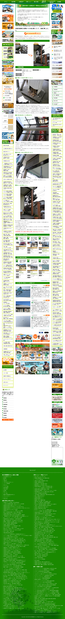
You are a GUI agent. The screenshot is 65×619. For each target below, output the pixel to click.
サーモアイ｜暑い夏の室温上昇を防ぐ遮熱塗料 (41, 571)
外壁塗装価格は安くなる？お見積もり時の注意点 (8, 167)
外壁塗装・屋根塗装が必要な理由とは (9, 524)
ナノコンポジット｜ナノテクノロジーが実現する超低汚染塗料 (44, 580)
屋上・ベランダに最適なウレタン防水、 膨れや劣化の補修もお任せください (15, 578)
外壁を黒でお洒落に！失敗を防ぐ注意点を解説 (57, 313)
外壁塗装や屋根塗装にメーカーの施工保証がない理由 (57, 211)
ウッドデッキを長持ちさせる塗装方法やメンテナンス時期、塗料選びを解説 (46, 545)
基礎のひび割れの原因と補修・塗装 (56, 295)
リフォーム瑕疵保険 (6, 483)
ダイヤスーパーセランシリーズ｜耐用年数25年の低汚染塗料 (44, 575)
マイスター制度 (5, 486)
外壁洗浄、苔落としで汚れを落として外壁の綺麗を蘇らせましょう (45, 552)
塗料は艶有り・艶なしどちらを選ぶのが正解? (57, 242)
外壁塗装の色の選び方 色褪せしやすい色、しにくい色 (12, 505)
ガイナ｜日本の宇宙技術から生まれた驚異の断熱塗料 (42, 586)
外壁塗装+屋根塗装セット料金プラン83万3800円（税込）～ (44, 486)
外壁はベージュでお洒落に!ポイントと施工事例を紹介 (57, 319)
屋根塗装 (8, 51)
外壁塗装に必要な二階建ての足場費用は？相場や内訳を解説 (44, 564)
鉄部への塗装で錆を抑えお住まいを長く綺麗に (7, 290)
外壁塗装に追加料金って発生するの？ (56, 147)
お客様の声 (5, 480)
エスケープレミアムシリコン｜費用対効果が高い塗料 (42, 576)
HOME (17, 26)
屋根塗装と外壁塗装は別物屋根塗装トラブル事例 (8, 226)
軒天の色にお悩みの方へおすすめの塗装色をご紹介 (8, 244)
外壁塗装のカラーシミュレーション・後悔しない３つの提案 (13, 510)
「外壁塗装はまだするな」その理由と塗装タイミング (8, 164)
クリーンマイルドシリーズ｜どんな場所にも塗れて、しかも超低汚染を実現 (46, 587)
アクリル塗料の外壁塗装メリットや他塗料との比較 (8, 192)
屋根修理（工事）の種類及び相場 (6, 170)
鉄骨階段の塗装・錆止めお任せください (7, 293)
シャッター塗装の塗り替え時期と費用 (6, 306)
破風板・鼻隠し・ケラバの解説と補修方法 (8, 238)
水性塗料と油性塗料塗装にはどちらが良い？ (57, 245)
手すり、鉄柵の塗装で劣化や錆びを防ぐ (7, 297)
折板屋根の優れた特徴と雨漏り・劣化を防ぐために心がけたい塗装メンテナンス (47, 519)
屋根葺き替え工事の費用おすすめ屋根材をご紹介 (7, 173)
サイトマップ (5, 385)
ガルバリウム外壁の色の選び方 (56, 190)
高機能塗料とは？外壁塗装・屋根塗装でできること (8, 222)
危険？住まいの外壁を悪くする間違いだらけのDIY (57, 230)
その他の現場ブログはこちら (44, 330)
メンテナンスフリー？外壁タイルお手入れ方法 (57, 248)
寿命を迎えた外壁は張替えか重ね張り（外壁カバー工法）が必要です (45, 504)
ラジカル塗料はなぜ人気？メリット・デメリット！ (57, 341)
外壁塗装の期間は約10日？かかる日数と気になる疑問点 (12, 513)
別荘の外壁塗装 (36, 560)
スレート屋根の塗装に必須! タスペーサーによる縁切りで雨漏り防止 (14, 557)
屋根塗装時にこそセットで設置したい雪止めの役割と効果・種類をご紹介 (46, 537)
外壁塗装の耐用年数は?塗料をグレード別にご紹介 (8, 182)
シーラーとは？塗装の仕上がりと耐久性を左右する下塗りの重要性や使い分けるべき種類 (48, 605)
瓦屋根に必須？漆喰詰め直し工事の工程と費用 (41, 523)
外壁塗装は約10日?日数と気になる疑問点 (56, 165)
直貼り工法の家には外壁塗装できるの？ (56, 239)
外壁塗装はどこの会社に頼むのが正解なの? (10, 558)
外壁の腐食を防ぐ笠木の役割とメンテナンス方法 (8, 250)
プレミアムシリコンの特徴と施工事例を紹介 (56, 335)
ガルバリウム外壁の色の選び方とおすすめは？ (10, 536)
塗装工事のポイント (6, 151)
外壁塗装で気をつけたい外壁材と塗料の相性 (7, 352)
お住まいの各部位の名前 (7, 179)
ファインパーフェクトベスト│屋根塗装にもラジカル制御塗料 (44, 569)
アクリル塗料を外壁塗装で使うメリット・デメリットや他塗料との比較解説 (46, 591)
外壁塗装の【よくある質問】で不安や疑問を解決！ (11, 502)
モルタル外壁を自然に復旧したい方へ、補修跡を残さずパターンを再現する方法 (16, 545)
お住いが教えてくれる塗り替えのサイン (7, 155)
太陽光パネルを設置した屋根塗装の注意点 (57, 273)
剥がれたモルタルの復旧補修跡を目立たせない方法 (8, 213)
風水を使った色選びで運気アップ (57, 47)
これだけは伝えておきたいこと (8, 482)
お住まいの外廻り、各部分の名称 (8, 531)
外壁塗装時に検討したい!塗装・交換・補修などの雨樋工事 (43, 535)
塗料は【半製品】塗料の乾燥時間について (7, 337)
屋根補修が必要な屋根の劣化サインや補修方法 (7, 263)
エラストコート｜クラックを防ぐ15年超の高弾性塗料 (43, 582)
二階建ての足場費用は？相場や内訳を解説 (57, 224)
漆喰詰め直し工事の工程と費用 (56, 255)
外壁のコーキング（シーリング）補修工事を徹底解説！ (43, 515)
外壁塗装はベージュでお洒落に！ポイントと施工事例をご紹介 (13, 601)
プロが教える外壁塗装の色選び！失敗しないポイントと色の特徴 (13, 503)
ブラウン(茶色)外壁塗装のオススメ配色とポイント (57, 322)
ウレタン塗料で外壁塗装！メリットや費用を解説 (8, 195)
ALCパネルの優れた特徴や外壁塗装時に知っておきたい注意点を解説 (14, 564)
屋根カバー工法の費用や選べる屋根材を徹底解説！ (42, 502)
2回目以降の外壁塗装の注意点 (56, 193)
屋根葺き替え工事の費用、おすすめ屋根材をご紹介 (42, 501)
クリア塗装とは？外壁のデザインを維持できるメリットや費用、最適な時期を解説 (47, 594)
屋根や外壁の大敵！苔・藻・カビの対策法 (56, 270)
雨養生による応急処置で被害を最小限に (57, 292)
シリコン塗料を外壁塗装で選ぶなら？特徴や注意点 (8, 198)
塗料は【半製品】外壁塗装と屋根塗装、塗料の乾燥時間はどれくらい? (14, 560)
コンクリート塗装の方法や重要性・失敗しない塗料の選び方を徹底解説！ (46, 549)
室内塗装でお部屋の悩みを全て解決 (40, 508)
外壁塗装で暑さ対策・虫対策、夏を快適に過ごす (42, 561)
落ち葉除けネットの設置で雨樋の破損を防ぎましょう (42, 538)
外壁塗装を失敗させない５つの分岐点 (57, 144)
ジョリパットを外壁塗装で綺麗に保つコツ (57, 258)
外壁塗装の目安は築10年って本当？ (6, 158)
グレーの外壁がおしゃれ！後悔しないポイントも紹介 (57, 310)
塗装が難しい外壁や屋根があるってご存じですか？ (57, 233)
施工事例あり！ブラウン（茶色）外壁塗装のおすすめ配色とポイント (14, 602)
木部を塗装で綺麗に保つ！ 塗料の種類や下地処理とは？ (12, 583)
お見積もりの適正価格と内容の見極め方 (57, 159)
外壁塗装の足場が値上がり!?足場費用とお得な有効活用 (43, 563)
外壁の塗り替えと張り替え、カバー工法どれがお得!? (57, 177)
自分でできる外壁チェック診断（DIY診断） (10, 527)
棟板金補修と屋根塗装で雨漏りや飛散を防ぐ (7, 312)
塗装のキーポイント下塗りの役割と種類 (56, 199)
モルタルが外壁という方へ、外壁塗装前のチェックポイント (44, 609)
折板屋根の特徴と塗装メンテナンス (6, 281)
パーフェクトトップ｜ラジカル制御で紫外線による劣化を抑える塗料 (45, 568)
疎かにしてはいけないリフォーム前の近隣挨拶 (57, 168)
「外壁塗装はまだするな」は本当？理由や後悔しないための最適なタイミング (15, 516)
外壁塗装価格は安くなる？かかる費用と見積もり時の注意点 (44, 491)
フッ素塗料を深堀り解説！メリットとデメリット (57, 326)
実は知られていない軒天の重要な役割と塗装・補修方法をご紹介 (44, 530)
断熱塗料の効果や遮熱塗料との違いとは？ (57, 282)
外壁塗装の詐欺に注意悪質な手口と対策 (56, 162)
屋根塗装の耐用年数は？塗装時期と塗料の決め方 (57, 301)
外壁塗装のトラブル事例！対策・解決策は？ (57, 298)
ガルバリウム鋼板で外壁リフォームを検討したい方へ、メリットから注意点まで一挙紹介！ (17, 535)
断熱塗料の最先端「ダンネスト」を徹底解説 (57, 285)
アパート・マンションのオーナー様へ (57, 122)
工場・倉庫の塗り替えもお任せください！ (57, 119)
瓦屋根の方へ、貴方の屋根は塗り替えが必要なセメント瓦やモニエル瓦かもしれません (48, 526)
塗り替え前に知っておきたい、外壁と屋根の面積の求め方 (12, 565)
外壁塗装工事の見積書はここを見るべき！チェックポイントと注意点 (45, 490)
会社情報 (4, 490)
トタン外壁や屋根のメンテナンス (6, 278)
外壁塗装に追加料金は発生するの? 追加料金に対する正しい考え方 (45, 513)
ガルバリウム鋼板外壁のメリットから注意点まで (57, 187)
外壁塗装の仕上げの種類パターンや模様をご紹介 (57, 332)
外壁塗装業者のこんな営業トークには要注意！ (57, 227)
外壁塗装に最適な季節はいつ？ (7, 189)
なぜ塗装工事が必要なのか (8, 148)
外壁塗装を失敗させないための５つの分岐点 (10, 509)
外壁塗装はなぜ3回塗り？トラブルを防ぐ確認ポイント (12, 550)
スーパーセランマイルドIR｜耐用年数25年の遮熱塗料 (43, 572)
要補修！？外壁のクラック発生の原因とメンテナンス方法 (12, 543)
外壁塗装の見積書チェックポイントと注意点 (57, 156)
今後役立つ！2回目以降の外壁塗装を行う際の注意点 (42, 505)
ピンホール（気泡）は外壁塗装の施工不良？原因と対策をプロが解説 (14, 546)
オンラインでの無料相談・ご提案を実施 (57, 134)
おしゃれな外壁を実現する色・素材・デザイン (57, 304)
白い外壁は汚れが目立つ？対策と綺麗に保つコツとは (57, 316)
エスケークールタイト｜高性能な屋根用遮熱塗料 (42, 578)
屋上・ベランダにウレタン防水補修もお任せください (8, 324)
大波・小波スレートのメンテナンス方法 (7, 355)
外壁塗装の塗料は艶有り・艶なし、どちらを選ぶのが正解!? (44, 601)
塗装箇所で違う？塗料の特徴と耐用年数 (56, 196)
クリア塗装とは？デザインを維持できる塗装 (8, 201)
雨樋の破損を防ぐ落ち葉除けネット (6, 260)
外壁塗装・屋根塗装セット (8, 54)
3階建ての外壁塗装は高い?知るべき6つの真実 (57, 174)
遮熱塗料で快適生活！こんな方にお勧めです (41, 579)
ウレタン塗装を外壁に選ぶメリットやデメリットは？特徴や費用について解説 (46, 593)
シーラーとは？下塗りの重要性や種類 (56, 205)
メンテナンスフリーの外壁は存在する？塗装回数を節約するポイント (14, 534)
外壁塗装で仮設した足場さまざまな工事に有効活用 (57, 218)
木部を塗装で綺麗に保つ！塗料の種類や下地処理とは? (57, 276)
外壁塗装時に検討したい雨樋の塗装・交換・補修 (7, 253)
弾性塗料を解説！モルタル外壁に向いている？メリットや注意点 (13, 605)
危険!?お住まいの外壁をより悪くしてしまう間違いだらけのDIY (13, 528)
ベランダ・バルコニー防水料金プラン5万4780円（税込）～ (43, 487)
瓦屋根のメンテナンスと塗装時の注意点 (7, 284)
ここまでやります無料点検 (38, 479)
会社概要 (4, 369)
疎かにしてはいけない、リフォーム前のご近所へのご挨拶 (12, 517)
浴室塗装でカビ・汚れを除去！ (6, 303)
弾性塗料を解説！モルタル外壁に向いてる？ (57, 329)
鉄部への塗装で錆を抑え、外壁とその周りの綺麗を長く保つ (44, 541)
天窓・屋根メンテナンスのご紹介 (7, 247)
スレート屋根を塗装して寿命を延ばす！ (40, 556)
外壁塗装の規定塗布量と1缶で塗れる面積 (57, 264)
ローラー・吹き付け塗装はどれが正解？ (56, 261)
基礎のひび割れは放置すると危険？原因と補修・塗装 (11, 590)
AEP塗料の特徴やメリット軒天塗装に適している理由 (57, 344)
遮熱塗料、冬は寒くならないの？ (39, 597)
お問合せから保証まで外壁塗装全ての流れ (41, 480)
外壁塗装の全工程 (6, 160)
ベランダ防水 (8, 57)
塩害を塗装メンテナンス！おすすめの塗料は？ (8, 334)
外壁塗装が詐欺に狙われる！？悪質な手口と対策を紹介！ (12, 553)
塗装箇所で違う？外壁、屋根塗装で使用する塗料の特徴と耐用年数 (45, 598)
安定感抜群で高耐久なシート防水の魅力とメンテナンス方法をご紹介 (14, 579)
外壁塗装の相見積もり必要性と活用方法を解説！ (57, 150)
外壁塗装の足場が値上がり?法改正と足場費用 (57, 221)
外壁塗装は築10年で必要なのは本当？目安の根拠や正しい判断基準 (14, 514)
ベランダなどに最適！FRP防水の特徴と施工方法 (8, 321)
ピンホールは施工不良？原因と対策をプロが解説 (7, 216)
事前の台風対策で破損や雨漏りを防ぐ (56, 289)
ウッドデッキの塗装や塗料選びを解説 (7, 300)
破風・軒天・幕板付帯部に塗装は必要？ (7, 235)
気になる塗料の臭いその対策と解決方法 (56, 171)
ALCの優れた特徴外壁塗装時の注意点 (6, 343)
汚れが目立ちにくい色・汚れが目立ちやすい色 (58, 51)
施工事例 (20, 26)
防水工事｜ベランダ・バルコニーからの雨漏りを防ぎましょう (44, 509)
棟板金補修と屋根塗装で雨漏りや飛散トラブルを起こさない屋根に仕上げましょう (16, 572)
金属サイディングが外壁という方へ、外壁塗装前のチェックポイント (45, 612)
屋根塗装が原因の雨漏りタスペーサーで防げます (7, 269)
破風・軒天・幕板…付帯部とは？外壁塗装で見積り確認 (43, 527)
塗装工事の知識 (6, 145)
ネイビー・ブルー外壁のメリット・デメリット (57, 307)
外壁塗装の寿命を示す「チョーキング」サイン (7, 207)
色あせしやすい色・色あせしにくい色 (57, 55)
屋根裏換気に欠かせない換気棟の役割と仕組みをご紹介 (12, 580)
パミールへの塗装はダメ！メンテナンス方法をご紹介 (57, 279)
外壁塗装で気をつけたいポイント (7, 229)
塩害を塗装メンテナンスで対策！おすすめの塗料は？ (11, 582)
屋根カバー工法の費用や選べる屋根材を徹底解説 (7, 176)
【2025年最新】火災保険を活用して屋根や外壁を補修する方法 (44, 494)
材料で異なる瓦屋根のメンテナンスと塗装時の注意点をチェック (44, 524)
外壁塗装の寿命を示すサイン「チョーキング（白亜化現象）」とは (14, 542)
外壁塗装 (8, 48)
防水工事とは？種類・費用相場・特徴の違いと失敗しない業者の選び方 (14, 575)
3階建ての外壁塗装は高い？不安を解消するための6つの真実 (13, 520)
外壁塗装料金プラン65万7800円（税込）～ (41, 483)
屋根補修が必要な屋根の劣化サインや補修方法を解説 (42, 539)
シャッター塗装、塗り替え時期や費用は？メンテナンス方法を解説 (45, 548)
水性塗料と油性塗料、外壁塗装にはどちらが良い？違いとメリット (45, 602)
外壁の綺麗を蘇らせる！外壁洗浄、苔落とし (57, 267)
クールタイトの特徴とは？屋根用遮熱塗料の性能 (57, 338)
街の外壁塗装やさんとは (7, 476)
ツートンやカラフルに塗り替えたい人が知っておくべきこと (58, 58)
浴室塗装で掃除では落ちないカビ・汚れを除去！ (42, 546)
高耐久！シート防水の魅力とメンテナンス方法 (7, 327)
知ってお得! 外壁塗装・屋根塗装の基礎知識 (10, 523)
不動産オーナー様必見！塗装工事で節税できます (57, 215)
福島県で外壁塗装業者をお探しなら (9, 494)
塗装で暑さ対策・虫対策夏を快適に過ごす (7, 204)
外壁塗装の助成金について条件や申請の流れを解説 (42, 512)
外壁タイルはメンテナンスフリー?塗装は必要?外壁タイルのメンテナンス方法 (46, 520)
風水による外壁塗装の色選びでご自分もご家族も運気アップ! (13, 512)
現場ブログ (5, 479)
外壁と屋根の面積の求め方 (8, 345)
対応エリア (5, 491)
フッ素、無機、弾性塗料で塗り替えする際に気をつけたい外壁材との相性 (15, 569)
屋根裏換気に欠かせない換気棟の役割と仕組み (7, 330)
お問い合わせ (5, 382)
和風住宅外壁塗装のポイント (56, 252)
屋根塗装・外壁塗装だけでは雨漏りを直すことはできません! (13, 521)
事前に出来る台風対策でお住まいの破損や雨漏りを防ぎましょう (13, 587)
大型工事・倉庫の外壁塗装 (38, 557)
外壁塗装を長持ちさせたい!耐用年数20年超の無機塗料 (57, 208)
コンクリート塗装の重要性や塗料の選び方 (7, 309)
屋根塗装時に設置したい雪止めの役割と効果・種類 (8, 256)
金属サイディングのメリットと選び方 (6, 275)
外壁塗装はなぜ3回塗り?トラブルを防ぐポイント (7, 232)
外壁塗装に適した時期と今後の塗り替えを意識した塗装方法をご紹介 (14, 539)
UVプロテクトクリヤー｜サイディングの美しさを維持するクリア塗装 (45, 583)
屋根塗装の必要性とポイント (39, 498)
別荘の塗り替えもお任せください (57, 125)
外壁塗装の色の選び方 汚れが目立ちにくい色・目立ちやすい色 (13, 506)
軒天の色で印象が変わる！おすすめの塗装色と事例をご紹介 (44, 531)
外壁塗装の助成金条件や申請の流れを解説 (57, 141)
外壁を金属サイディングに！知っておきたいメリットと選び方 (44, 516)
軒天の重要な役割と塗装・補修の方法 (6, 241)
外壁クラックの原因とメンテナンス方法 (7, 210)
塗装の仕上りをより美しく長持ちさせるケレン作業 (8, 219)
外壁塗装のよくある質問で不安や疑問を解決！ (57, 137)
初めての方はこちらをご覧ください (40, 476)
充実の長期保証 (5, 487)
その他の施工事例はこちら (44, 255)
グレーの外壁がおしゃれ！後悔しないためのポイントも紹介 (13, 597)
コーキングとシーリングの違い (8, 340)
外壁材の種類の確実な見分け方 (55, 181)
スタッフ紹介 (5, 493)
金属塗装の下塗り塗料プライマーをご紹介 (56, 202)
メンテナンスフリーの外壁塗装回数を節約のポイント (57, 184)
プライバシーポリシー (7, 379)
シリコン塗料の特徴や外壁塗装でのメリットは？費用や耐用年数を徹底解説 (46, 590)
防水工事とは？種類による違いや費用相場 (8, 318)
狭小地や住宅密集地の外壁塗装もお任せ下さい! (7, 272)
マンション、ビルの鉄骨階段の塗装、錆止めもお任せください (44, 542)
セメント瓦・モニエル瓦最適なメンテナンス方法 (7, 287)
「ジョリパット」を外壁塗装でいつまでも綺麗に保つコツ (12, 568)
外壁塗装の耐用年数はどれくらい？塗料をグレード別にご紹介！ (13, 538)
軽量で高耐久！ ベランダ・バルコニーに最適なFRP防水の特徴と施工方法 (15, 576)
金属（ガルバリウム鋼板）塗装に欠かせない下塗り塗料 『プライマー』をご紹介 (47, 608)
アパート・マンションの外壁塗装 (39, 559)
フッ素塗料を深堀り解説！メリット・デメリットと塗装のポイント (14, 604)
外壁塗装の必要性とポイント (39, 497)
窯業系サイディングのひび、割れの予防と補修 (57, 236)
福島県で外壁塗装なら (7, 376)
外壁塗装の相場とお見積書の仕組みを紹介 (57, 153)
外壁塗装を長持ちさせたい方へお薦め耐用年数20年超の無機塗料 (44, 604)
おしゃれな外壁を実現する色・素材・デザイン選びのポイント (13, 594)
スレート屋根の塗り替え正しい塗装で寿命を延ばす (8, 266)
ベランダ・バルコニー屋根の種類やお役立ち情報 (8, 315)
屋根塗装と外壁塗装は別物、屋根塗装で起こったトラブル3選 (13, 556)
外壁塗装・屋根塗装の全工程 (39, 482)
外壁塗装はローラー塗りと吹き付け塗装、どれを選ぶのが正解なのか (14, 561)
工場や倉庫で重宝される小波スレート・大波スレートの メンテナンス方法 (15, 571)
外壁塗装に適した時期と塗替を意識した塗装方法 (7, 186)
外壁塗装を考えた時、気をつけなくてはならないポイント (12, 549)
